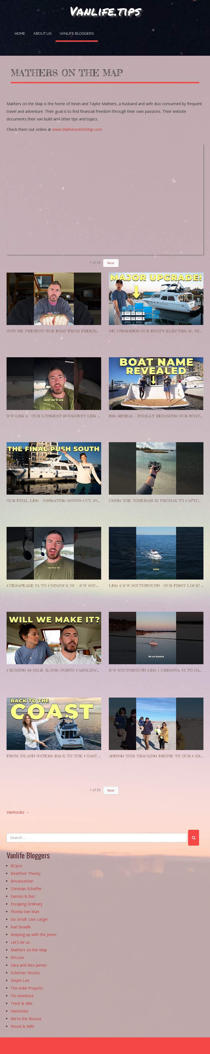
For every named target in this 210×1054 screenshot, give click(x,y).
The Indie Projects (27, 988)
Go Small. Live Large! (29, 919)
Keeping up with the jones (34, 934)
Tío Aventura (22, 996)
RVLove (17, 957)
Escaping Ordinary (26, 904)
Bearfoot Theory (25, 873)
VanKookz (18, 812)
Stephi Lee (20, 980)
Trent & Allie (22, 1003)
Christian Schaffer (26, 888)
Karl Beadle (21, 927)
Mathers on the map (67, 72)
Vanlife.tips (105, 10)
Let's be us (20, 942)
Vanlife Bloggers (77, 33)
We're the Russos (26, 1018)
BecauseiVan (22, 881)
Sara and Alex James (29, 965)
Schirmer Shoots (25, 973)
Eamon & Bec (23, 896)
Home (20, 33)
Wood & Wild (22, 1026)
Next (110, 263)
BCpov (16, 866)
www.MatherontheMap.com (77, 129)
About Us (42, 33)
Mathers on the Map (29, 950)
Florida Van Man (25, 911)
